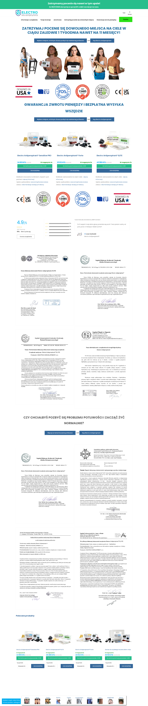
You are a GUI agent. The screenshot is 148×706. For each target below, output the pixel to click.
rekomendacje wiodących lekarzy (33, 185)
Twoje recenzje (45, 20)
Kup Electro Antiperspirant (102, 41)
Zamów (125, 19)
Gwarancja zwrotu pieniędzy (106, 20)
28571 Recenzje (21, 229)
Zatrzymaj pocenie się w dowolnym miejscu (79, 20)
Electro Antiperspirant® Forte (84, 649)
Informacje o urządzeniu (29, 20)
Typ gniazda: (20, 663)
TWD (124, 13)
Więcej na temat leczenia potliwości (60, 433)
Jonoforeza (58, 20)
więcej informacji (28, 179)
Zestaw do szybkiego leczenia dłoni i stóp (118, 649)
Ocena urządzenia (26, 237)
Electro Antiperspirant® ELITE (55, 649)
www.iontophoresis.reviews (39, 182)
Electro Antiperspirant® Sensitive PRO (27, 649)
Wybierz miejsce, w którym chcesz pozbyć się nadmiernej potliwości (60, 41)
